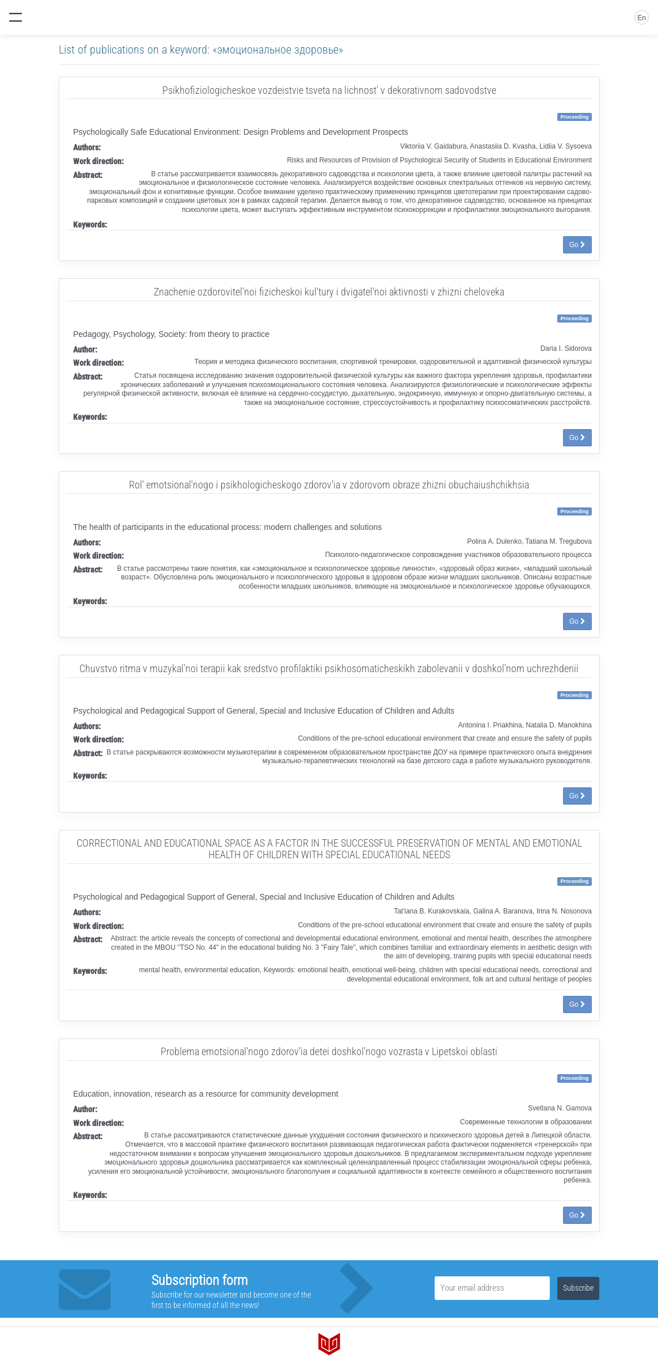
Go (577, 245)
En (641, 18)
